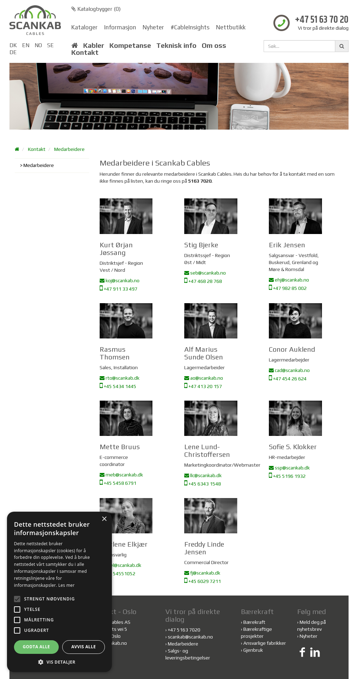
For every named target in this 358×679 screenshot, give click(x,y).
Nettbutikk (230, 27)
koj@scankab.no (119, 280)
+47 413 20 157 (203, 386)
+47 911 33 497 (118, 289)
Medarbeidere (69, 149)
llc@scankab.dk (203, 475)
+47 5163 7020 (184, 630)
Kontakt (85, 52)
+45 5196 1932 (287, 476)
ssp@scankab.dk (289, 467)
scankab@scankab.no (190, 637)
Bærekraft (254, 622)
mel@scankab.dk (120, 565)
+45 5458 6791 (118, 483)
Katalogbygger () (96, 9)
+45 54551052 (117, 573)
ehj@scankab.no (289, 280)
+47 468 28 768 (203, 281)
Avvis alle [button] (83, 647)
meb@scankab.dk (121, 474)
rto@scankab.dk (119, 378)
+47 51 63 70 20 (322, 20)
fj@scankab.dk (202, 573)
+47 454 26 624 (288, 378)
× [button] (104, 519)
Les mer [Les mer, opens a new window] (66, 585)
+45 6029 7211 (202, 581)
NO (38, 45)
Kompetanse (130, 45)
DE (13, 52)
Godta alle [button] (36, 647)
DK (13, 45)
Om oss (214, 45)
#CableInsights (190, 27)
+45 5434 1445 (118, 386)
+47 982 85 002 (288, 288)
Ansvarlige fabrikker (264, 643)
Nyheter (153, 27)
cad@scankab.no (289, 370)
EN (25, 45)
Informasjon (120, 27)
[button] (59, 661)
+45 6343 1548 (202, 484)
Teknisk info (176, 45)
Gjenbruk (253, 650)
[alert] (59, 592)
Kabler (93, 45)
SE (50, 45)
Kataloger (84, 27)
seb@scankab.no (205, 273)
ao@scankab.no (203, 378)
